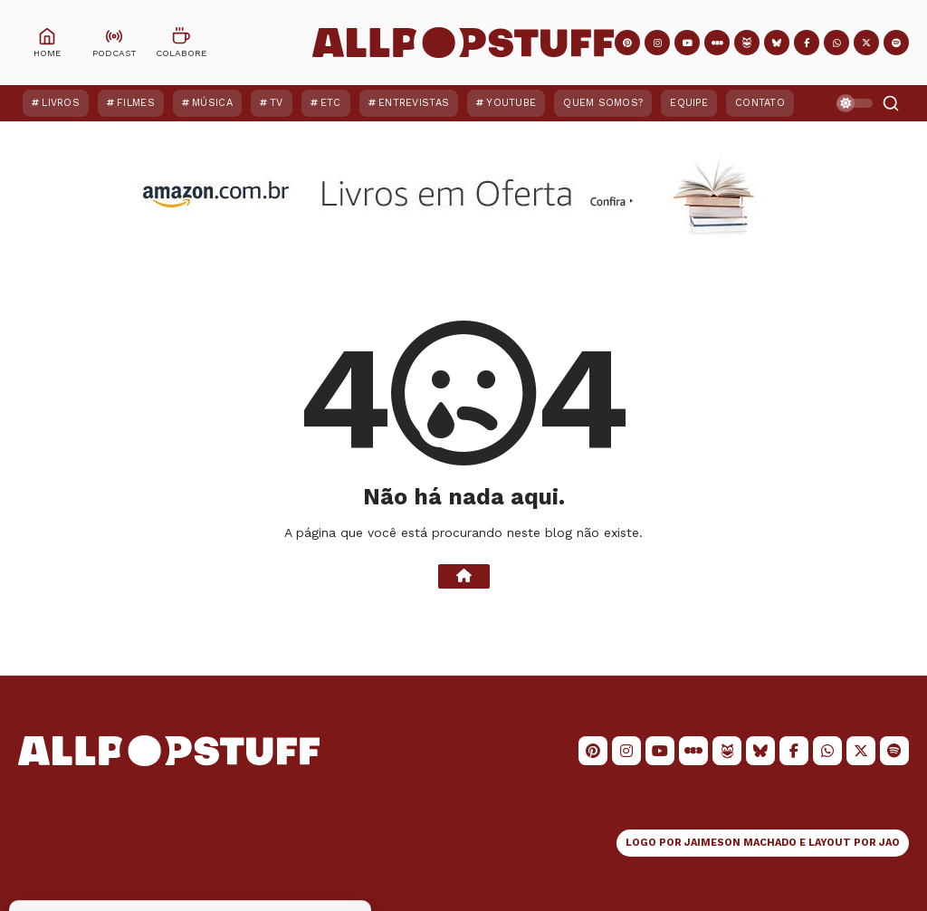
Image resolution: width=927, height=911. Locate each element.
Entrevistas (413, 103)
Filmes (136, 103)
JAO (889, 843)
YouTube (511, 103)
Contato (760, 103)
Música (212, 103)
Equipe (689, 103)
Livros (61, 103)
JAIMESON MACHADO (740, 843)
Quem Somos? (603, 103)
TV (276, 103)
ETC (330, 103)
